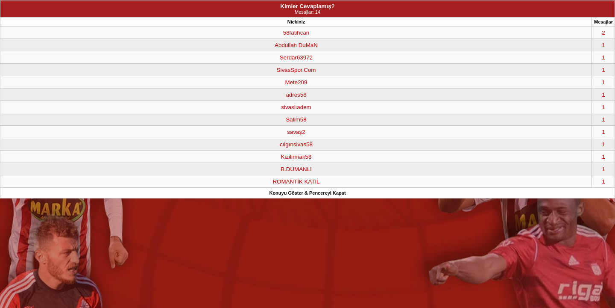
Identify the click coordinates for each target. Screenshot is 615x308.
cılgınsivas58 (296, 144)
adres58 (296, 95)
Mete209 (296, 82)
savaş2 (296, 132)
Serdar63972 (296, 57)
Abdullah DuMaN (296, 45)
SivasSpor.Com (296, 70)
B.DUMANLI (296, 169)
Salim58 (296, 119)
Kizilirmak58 (296, 157)
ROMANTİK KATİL (295, 181)
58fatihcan (296, 33)
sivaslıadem (296, 107)
